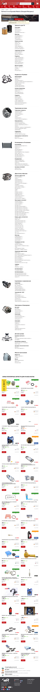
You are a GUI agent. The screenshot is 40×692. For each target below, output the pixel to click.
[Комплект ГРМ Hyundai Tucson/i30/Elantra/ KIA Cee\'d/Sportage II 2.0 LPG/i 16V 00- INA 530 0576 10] (10, 572)
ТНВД (16, 246)
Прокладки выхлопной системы (20, 274)
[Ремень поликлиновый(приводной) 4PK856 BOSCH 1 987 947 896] (10, 478)
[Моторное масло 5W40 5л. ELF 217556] (29, 610)
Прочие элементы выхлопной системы (22, 275)
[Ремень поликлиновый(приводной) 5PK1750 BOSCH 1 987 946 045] (30, 459)
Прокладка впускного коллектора (21, 207)
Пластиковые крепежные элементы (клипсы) (23, 338)
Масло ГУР (17, 69)
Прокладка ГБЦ (17, 205)
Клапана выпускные (18, 180)
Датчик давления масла (19, 256)
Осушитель (17, 162)
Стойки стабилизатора (19, 100)
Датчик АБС (17, 137)
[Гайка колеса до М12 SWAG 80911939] (30, 440)
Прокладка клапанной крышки (20, 206)
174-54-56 (13, 3)
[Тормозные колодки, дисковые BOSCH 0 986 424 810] (10, 629)
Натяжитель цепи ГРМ (19, 225)
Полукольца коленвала (19, 185)
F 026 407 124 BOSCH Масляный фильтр (28, 407)
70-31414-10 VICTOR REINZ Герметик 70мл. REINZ (29, 502)
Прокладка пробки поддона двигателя (22, 212)
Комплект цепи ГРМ (18, 224)
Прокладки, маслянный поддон (20, 213)
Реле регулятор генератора (20, 324)
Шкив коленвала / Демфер (19, 186)
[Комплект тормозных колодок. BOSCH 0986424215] (10, 648)
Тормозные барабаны (19, 114)
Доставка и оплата (28, 0)
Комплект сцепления (18, 284)
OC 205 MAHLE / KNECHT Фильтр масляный (10, 426)
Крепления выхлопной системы (20, 273)
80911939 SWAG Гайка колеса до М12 (28, 445)
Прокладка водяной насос (19, 155)
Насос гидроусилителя (19, 92)
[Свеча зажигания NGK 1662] (30, 572)
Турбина (16, 265)
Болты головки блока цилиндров (21, 183)
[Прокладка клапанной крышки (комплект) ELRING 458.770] (10, 497)
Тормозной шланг (18, 132)
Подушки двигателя (18, 194)
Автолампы (17, 308)
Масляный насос (18, 188)
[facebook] (2, 689)
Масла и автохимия (21, 352)
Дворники (16, 347)
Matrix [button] (11, 19)
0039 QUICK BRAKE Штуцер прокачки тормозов (28, 426)
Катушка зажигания (18, 317)
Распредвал (17, 184)
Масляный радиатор (18, 149)
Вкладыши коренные (18, 191)
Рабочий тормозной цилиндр (20, 134)
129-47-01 (13, 4)
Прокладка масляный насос (20, 211)
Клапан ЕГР (17, 276)
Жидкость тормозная (19, 66)
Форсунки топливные (18, 244)
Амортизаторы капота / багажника (21, 342)
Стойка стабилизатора (19, 57)
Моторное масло (18, 70)
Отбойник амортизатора (19, 85)
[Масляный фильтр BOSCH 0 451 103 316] (30, 478)
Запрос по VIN (17, 685)
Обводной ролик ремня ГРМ (20, 221)
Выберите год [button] (19, 19)
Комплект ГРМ (17, 43)
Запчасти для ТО (20, 25)
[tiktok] (5, 689)
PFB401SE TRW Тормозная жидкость (9, 615)
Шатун (16, 190)
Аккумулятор (17, 28)
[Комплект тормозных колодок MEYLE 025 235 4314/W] (30, 629)
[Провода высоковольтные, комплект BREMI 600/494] (10, 591)
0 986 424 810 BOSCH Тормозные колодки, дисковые (10, 635)
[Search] (32, 3)
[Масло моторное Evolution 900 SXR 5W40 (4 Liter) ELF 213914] (10, 440)
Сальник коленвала (18, 203)
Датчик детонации (18, 261)
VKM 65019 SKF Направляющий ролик (9, 558)
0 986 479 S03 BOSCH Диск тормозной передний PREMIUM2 (28, 654)
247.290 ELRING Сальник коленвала (8, 520)
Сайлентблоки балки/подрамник (21, 102)
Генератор (17, 323)
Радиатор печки (18, 168)
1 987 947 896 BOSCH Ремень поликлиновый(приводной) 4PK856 (9, 483)
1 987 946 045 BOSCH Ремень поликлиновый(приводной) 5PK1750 (28, 464)
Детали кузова (19, 333)
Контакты (33, 0)
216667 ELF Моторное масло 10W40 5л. (28, 596)
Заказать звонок (17, 683)
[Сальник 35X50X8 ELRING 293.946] (30, 383)
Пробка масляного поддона (20, 198)
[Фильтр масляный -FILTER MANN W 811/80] (10, 383)
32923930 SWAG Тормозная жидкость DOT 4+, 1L (29, 540)
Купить (4, 395)
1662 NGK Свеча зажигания (26, 577)
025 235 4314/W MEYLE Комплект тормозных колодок (29, 635)
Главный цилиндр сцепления (20, 289)
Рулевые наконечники (19, 59)
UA (2, 0)
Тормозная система (21, 108)
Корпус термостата (18, 153)
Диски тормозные (18, 53)
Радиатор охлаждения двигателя (21, 145)
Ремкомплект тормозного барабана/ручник (23, 127)
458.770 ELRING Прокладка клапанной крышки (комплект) (9, 502)
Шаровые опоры (18, 61)
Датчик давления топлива (19, 248)
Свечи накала (17, 31)
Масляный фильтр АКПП (19, 296)
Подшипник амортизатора (19, 82)
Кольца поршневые (18, 176)
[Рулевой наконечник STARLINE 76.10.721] (29, 553)
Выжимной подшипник (19, 288)
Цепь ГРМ (17, 232)
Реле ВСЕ (16, 327)
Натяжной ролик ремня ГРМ (20, 220)
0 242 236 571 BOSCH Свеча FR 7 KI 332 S (28, 520)
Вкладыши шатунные (18, 193)
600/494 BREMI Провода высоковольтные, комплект (10, 597)
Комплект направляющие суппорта (21, 124)
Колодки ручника (18, 117)
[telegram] (7, 689)
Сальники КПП (17, 298)
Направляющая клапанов (19, 195)
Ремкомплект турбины (19, 266)
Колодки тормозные (18, 51)
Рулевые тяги (17, 90)
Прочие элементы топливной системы (22, 245)
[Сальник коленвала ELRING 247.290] (10, 515)
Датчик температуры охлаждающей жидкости (23, 255)
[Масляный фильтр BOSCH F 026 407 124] (30, 402)
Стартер (16, 325)
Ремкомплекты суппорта (19, 122)
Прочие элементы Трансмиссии (20, 297)
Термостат (17, 148)
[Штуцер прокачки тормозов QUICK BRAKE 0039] (30, 421)
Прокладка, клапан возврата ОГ (20, 215)
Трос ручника (17, 115)
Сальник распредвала (19, 202)
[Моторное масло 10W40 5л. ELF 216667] (30, 591)
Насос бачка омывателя (19, 348)
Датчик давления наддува (19, 253)
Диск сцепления (18, 285)
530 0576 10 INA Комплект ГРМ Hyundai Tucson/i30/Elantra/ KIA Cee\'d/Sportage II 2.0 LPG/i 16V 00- (10, 578)
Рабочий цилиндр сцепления (20, 290)
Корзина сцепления (18, 286)
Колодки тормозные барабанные (21, 119)
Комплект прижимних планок (20, 123)
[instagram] (4, 689)
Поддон (16, 189)
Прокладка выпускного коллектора (21, 208)
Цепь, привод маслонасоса (20, 233)
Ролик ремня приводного (19, 48)
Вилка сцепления (18, 299)
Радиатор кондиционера (19, 160)
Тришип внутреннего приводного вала (22, 301)
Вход (37, 0)
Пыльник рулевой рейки (19, 93)
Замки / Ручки (17, 343)
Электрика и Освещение (22, 305)
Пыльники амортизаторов (19, 86)
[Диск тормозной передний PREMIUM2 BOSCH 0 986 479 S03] (30, 648)
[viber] (9, 689)
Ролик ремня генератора (19, 229)
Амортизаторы (17, 77)
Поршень (16, 125)
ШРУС (16, 293)
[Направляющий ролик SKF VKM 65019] (10, 553)
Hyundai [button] (5, 19)
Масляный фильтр (18, 237)
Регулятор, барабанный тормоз (20, 128)
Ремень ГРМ (17, 42)
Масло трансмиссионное (19, 360)
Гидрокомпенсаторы (18, 181)
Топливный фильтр (18, 39)
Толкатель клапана (18, 196)
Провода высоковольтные (19, 32)
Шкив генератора (18, 329)
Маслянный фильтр (18, 35)
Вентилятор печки (18, 169)
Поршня (16, 178)
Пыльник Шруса (18, 294)
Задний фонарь (17, 312)
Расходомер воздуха (18, 270)
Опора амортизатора (19, 63)
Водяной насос (17, 146)
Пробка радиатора (18, 150)
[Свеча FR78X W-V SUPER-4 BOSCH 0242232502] (10, 534)
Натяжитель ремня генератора (20, 230)
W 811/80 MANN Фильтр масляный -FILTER (10, 388)
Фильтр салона (17, 38)
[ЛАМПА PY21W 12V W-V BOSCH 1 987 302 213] (10, 459)
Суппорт (16, 116)
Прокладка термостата (19, 154)
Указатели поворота (18, 310)
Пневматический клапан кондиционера (22, 165)
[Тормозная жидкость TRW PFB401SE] (10, 610)
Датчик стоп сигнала (18, 138)
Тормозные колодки (18, 111)
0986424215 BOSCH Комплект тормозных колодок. (9, 654)
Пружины (16, 79)
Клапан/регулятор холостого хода (21, 262)
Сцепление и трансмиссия (23, 281)
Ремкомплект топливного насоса (21, 249)
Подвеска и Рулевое (21, 74)
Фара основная (17, 309)
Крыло (16, 337)
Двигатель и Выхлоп (21, 173)
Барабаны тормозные (19, 54)
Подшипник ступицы (18, 99)
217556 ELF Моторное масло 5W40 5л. (28, 615)
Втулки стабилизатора (19, 62)
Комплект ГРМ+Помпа (19, 47)
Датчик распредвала (18, 258)
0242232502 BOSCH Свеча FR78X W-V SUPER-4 (10, 539)
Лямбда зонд (17, 252)
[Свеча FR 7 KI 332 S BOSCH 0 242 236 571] (30, 515)
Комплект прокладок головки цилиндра (22, 210)
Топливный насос (18, 243)
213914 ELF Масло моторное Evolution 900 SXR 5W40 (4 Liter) (10, 445)
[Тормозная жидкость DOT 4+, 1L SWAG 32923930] (30, 534)
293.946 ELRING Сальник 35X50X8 (27, 388)
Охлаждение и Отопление (23, 142)
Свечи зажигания (18, 29)
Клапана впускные (18, 179)
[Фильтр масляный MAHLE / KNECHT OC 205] (10, 421)
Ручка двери (17, 339)
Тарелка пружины (18, 84)
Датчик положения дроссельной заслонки (22, 260)
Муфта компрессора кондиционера (21, 163)
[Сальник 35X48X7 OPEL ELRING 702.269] (10, 402)
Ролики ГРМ (17, 44)
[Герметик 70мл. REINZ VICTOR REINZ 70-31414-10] (29, 497)
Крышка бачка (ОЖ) (18, 157)
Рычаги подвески (18, 97)
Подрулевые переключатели (20, 328)
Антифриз (16, 67)
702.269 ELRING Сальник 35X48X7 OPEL (9, 407)
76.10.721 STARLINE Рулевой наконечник (28, 558)
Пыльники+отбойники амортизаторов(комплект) (23, 81)
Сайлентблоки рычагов (19, 58)
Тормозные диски (18, 112)
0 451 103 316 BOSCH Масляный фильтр (28, 482)
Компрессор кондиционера (20, 161)
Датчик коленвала (18, 257)
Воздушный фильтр (18, 36)
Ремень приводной (18, 46)
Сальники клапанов (18, 201)
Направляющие (17, 129)
